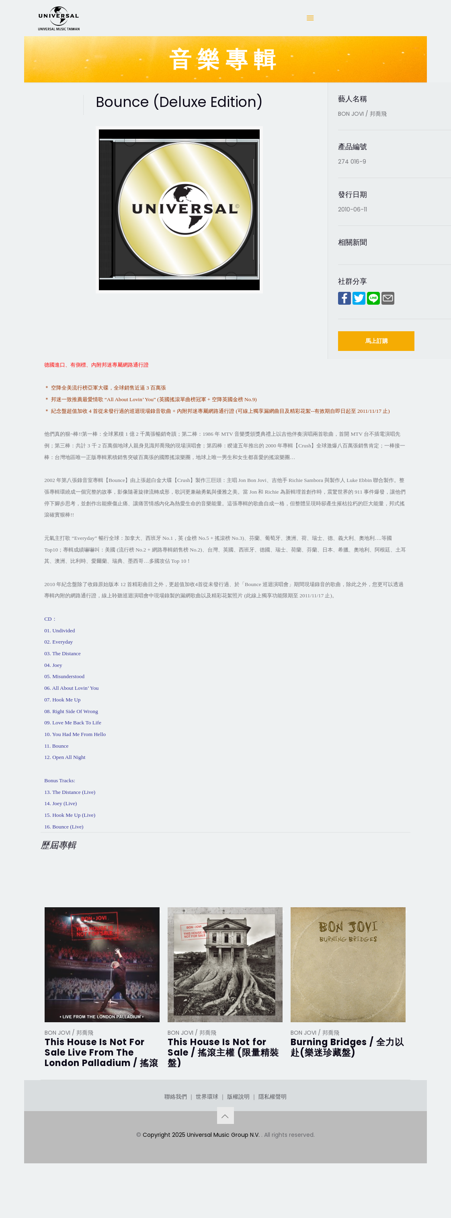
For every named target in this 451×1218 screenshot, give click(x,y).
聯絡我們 (175, 1127)
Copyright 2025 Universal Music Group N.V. (202, 1165)
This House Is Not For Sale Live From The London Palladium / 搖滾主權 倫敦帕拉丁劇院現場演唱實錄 (101, 1063)
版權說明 (238, 1127)
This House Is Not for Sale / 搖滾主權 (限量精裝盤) (223, 1052)
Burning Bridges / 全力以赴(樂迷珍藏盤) (347, 1047)
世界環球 (207, 1127)
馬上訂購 (376, 341)
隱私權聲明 (272, 1127)
